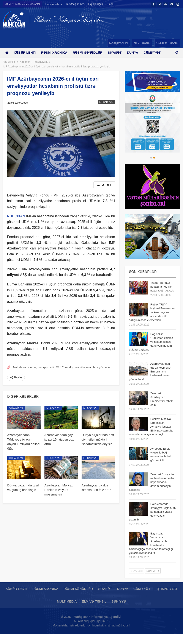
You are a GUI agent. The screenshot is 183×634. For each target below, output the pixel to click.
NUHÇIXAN (16, 216)
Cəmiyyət (141, 588)
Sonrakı (153, 571)
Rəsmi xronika (56, 52)
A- (98, 185)
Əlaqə (110, 4)
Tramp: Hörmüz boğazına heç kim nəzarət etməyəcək (162, 286)
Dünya (136, 52)
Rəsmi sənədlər (90, 52)
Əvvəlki (137, 571)
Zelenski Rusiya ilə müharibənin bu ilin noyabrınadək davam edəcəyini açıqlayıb (151, 482)
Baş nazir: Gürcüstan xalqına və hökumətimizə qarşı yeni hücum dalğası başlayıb (151, 341)
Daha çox (156, 52)
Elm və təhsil (94, 601)
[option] (152, 123)
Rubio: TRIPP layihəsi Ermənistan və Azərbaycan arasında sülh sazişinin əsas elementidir (152, 312)
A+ (109, 185)
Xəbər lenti (25, 52)
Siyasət (118, 52)
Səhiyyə (119, 601)
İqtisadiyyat (106, 102)
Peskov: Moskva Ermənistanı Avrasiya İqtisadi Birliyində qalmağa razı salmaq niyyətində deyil (151, 426)
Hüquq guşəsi (95, 4)
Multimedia (67, 601)
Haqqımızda (52, 4)
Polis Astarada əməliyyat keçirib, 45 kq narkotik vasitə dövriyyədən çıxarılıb (152, 511)
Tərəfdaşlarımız (75, 4)
